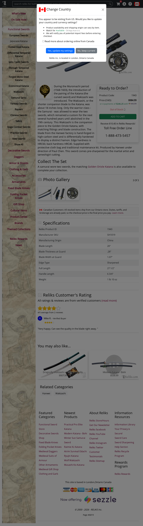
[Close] (103, 9)
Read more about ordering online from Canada (69, 41)
